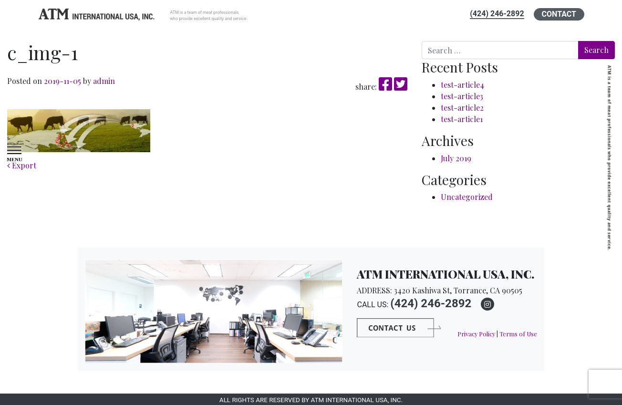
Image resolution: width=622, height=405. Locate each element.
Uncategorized (467, 197)
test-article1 (462, 119)
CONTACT (559, 14)
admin (103, 81)
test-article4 (462, 85)
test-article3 (462, 96)
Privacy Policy (476, 334)
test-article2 (462, 108)
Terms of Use (518, 334)
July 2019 (456, 158)
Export (21, 165)
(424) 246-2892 (497, 13)
